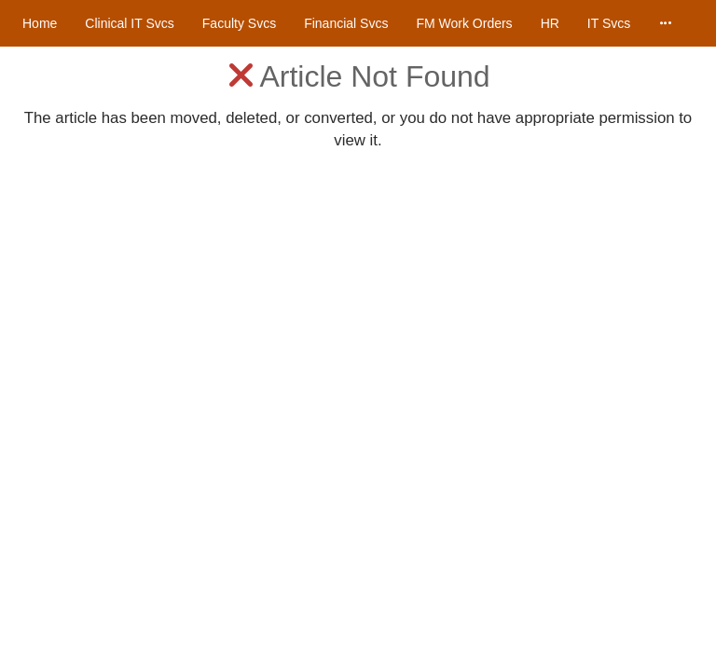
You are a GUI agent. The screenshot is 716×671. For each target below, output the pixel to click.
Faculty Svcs (239, 23)
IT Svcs (608, 23)
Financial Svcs (346, 23)
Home (39, 23)
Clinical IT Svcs (129, 23)
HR (550, 23)
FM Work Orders (464, 23)
